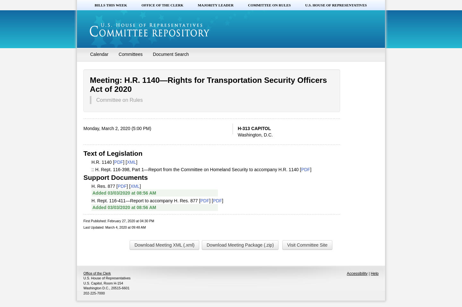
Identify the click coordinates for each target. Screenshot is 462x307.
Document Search (171, 54)
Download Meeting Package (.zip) (240, 245)
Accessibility (357, 273)
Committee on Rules (269, 5)
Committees (131, 54)
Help (375, 273)
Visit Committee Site (307, 245)
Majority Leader (216, 5)
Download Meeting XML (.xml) (164, 245)
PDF (118, 162)
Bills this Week (111, 5)
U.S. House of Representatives (336, 5)
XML (131, 162)
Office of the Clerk (162, 5)
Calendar (99, 54)
